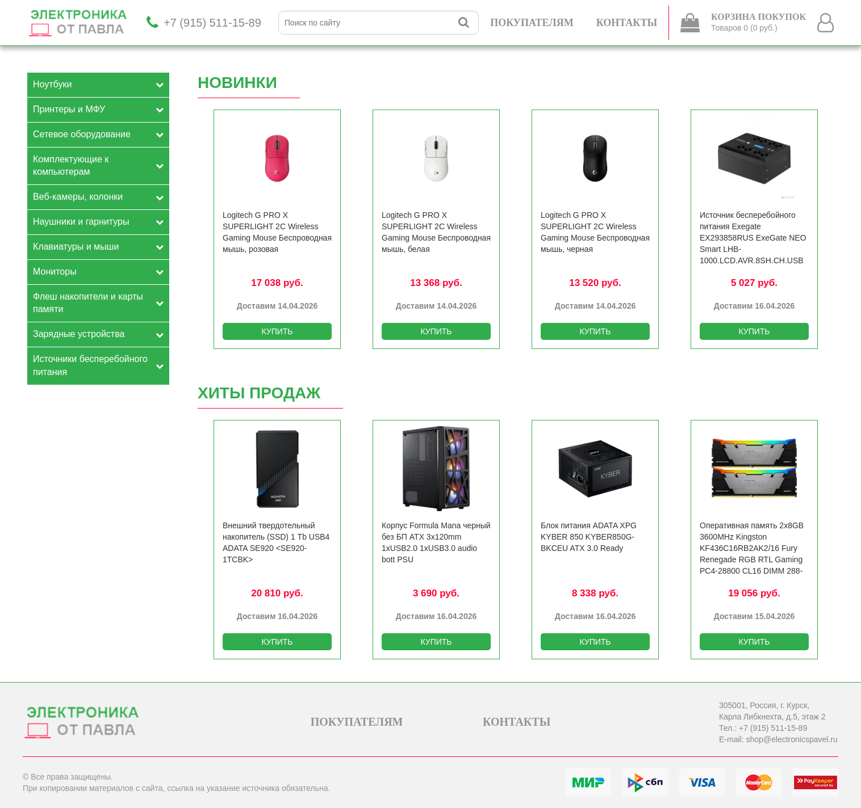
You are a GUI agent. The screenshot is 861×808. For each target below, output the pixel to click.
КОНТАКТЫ (626, 22)
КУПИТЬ (276, 331)
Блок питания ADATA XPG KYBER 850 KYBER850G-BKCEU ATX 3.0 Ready (589, 537)
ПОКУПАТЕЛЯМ (532, 22)
